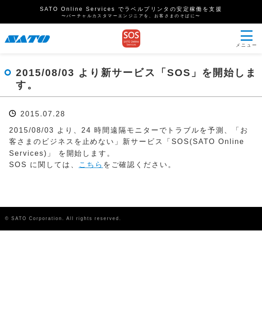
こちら (91, 164)
